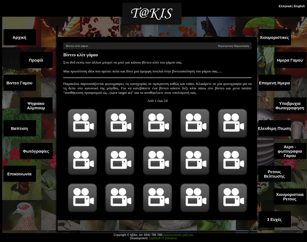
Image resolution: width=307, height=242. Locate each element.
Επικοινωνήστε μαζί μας (177, 234)
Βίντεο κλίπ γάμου (77, 45)
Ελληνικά (285, 6)
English (299, 6)
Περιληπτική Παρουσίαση (233, 45)
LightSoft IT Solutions (163, 238)
